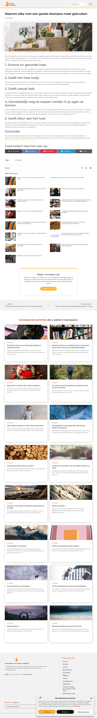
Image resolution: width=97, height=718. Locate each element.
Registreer (66, 675)
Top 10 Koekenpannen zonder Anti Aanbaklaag (69, 586)
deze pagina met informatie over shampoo (20, 140)
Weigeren (65, 712)
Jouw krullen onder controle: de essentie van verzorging (29, 245)
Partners (65, 667)
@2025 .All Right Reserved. (18, 674)
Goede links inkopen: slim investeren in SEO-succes (69, 688)
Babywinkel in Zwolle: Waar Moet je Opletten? (30, 211)
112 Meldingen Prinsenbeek (16, 546)
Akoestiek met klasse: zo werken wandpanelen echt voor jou (31, 234)
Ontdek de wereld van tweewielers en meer (29, 255)
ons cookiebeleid (75, 706)
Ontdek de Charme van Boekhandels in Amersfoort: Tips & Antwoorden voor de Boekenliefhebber (76, 200)
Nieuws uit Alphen (58, 506)
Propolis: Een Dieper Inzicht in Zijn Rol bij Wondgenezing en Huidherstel (73, 222)
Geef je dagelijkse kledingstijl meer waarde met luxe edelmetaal (31, 189)
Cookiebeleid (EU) (68, 681)
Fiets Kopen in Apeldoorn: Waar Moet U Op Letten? (25, 425)
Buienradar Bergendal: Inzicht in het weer (67, 626)
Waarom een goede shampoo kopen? (65, 546)
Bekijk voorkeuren (83, 712)
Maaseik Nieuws (13, 626)
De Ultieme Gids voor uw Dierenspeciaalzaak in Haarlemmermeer (30, 200)
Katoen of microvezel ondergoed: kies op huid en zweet (31, 178)
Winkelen (10, 18)
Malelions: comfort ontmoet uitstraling (72, 188)
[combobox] (77, 3)
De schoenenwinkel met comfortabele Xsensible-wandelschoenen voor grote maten (75, 234)
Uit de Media (66, 672)
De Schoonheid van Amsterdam (18, 586)
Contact (65, 678)
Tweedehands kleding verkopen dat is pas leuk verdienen (74, 211)
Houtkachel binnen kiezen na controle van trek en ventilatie (67, 177)
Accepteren (47, 712)
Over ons (65, 661)
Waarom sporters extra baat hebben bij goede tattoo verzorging (74, 245)
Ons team (65, 664)
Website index (67, 684)
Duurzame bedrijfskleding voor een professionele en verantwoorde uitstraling (31, 222)
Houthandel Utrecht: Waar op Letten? (20, 466)
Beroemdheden (67, 670)
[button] (91, 698)
